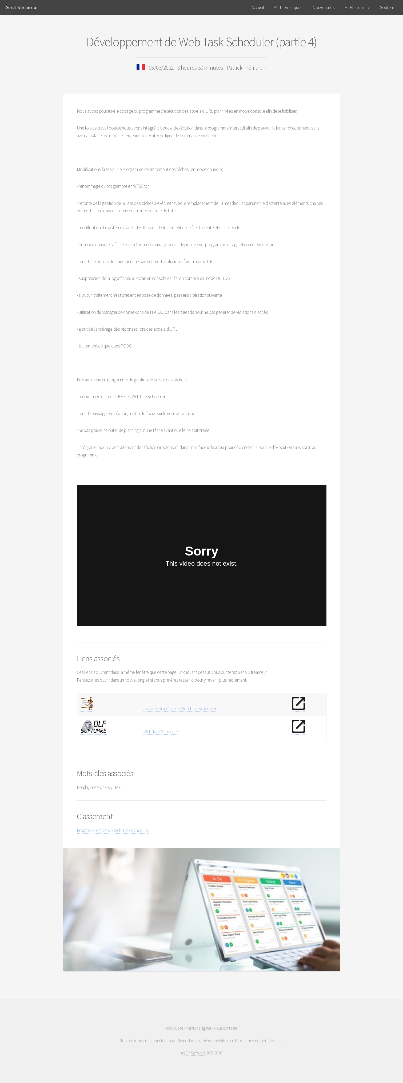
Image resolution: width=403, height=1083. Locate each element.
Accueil (258, 7)
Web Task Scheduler (161, 731)
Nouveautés (323, 7)
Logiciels (102, 830)
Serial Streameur (22, 7)
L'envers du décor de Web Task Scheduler (179, 708)
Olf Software (195, 1052)
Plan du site (360, 7)
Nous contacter (226, 1028)
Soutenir (387, 7)
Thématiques (290, 7)
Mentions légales (198, 1028)
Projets (83, 830)
